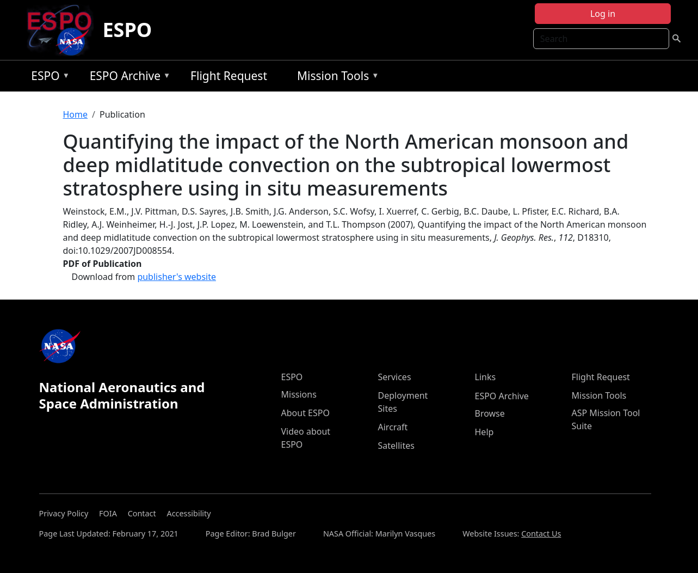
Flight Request (228, 75)
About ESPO (305, 413)
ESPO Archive (127, 77)
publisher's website (176, 277)
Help (484, 432)
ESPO (127, 29)
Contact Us (541, 533)
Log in (602, 14)
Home (75, 114)
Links (485, 377)
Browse (490, 413)
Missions (299, 394)
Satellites (396, 446)
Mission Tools (335, 77)
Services (394, 377)
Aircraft (393, 427)
